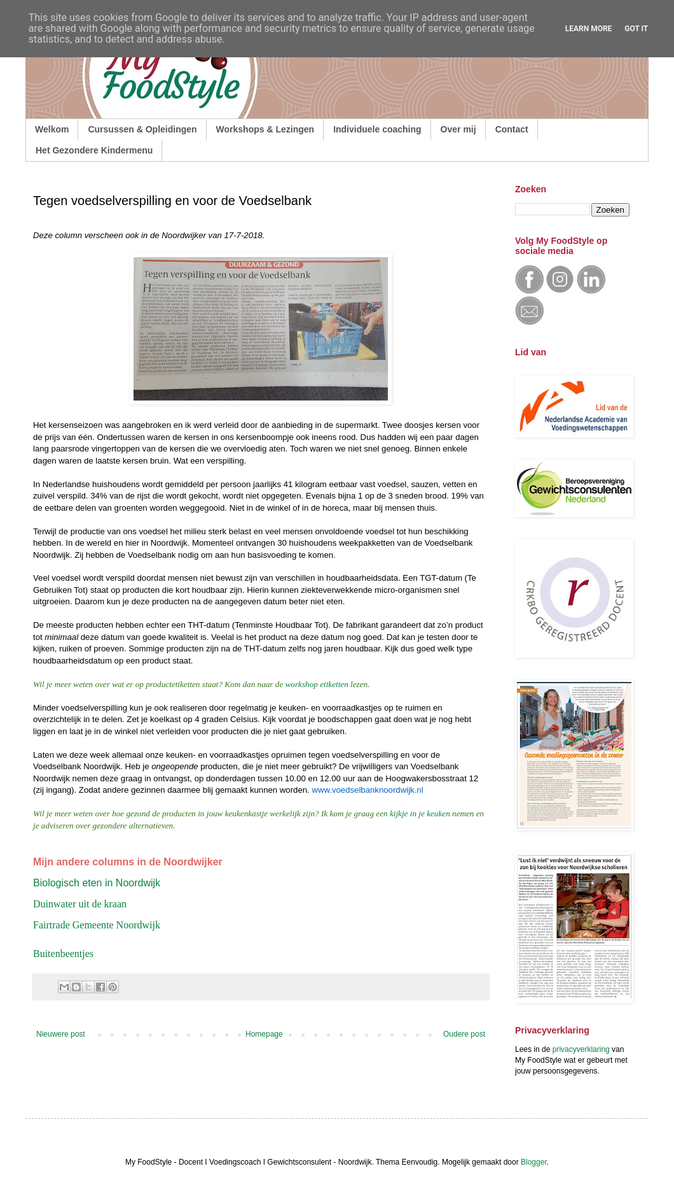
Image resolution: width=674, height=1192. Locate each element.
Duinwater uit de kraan (80, 903)
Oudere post (464, 1034)
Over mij (458, 129)
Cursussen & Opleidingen (142, 129)
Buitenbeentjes (63, 953)
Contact (511, 129)
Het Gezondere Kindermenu (94, 150)
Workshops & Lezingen (265, 129)
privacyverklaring (581, 1049)
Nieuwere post (60, 1034)
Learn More (588, 28)
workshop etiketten (316, 684)
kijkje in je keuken (420, 813)
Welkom (52, 129)
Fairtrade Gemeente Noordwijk (96, 924)
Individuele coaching (377, 129)
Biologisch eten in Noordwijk (96, 882)
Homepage (264, 1034)
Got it (636, 28)
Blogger (534, 1162)
